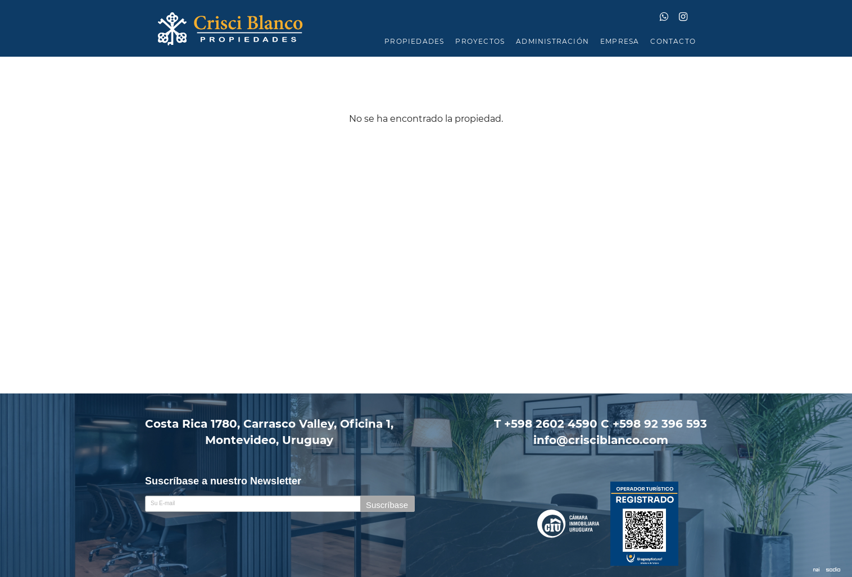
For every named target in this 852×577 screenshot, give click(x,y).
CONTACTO (673, 41)
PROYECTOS (480, 41)
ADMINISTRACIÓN (552, 41)
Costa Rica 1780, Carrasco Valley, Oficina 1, (269, 432)
